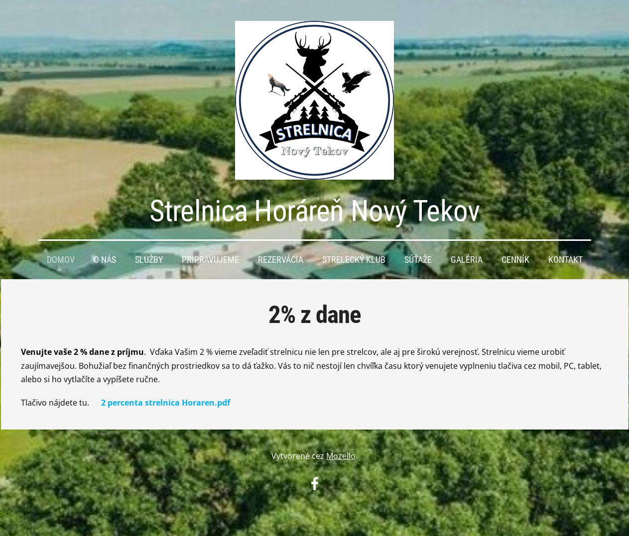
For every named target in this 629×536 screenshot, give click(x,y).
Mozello (341, 455)
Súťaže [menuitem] (418, 260)
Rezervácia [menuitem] (280, 260)
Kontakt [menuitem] (565, 260)
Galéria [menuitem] (467, 260)
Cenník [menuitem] (515, 260)
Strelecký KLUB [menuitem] (353, 260)
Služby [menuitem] (149, 260)
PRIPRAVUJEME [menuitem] (210, 260)
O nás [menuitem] (105, 260)
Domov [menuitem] (61, 260)
